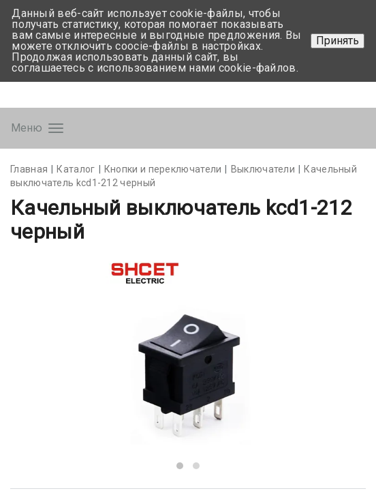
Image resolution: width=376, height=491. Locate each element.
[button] (180, 466)
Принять (337, 40)
